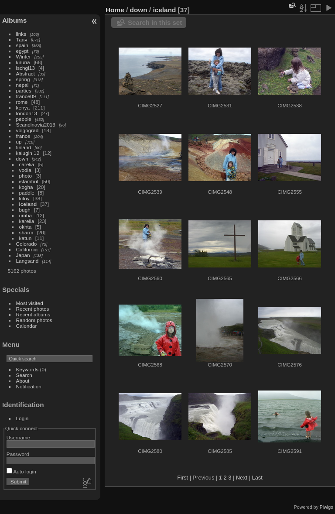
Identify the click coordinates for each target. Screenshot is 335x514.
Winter (23, 56)
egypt (22, 51)
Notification (28, 386)
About (23, 381)
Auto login (21, 471)
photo (25, 175)
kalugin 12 (28, 153)
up (19, 141)
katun (25, 238)
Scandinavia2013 (35, 124)
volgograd (27, 130)
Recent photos (32, 309)
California (27, 249)
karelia (26, 221)
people (23, 119)
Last (257, 477)
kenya (23, 107)
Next (241, 477)
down (22, 158)
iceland (28, 204)
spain (22, 45)
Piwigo (326, 507)
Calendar (26, 326)
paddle (26, 192)
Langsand (27, 261)
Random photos (34, 320)
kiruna (23, 62)
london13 (26, 113)
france (23, 136)
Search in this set (155, 22)
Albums (14, 20)
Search (24, 375)
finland (23, 147)
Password (18, 454)
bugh (25, 209)
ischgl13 (25, 68)
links (21, 34)
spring (23, 79)
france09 (26, 96)
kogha (26, 187)
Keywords (27, 369)
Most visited (29, 303)
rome (22, 102)
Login (22, 418)
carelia (26, 164)
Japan (23, 255)
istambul (28, 181)
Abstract (25, 73)
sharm (26, 232)
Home (115, 10)
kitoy (24, 198)
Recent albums (33, 314)
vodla (25, 170)
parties (23, 90)
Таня (21, 39)
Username (18, 437)
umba (25, 215)
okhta (25, 227)
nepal (22, 85)
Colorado (26, 244)
